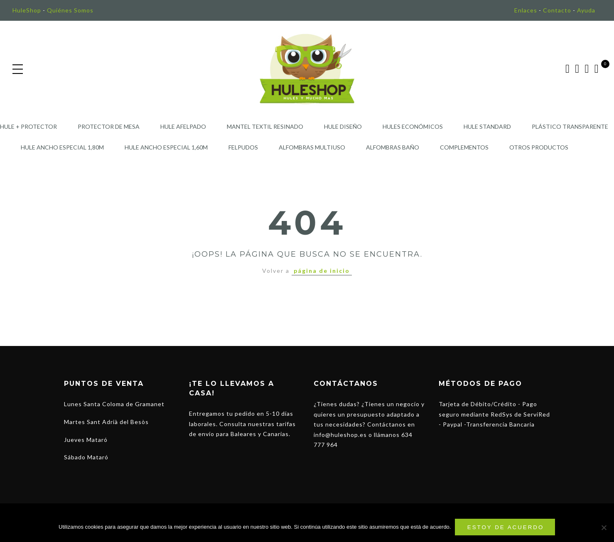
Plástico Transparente (570, 126)
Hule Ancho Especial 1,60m (166, 147)
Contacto (557, 10)
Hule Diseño (343, 126)
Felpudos (243, 147)
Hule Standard (487, 126)
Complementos (464, 147)
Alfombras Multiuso (312, 147)
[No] (603, 527)
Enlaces (525, 10)
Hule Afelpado (183, 126)
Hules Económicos (413, 126)
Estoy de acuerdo (505, 527)
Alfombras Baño (392, 147)
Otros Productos (538, 147)
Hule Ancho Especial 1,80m (62, 147)
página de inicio (322, 270)
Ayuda (586, 10)
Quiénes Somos (70, 10)
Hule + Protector (28, 126)
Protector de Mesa (109, 126)
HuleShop (26, 10)
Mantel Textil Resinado (265, 126)
